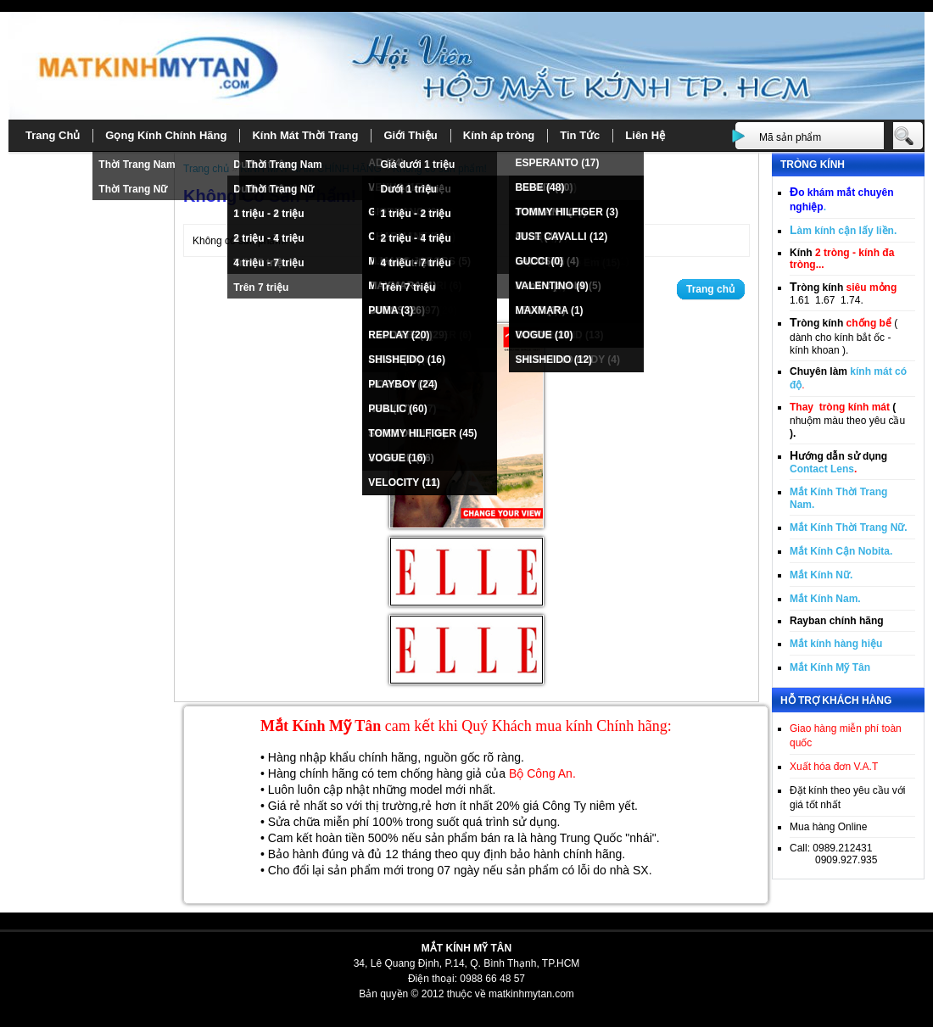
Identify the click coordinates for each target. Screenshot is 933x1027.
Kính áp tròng (499, 135)
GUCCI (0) (539, 261)
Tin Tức (580, 135)
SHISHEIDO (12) (553, 360)
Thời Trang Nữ (132, 189)
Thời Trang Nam (136, 164)
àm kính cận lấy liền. (843, 231)
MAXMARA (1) (549, 310)
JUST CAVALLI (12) (561, 237)
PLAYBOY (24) (402, 384)
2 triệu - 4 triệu (268, 238)
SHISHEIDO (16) (406, 360)
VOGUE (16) (397, 458)
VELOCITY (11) (403, 482)
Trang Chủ (52, 135)
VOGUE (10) (544, 335)
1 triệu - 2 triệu (268, 214)
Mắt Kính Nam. (825, 599)
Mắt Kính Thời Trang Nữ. (849, 527)
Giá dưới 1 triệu (417, 164)
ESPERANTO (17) (557, 163)
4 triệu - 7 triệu (268, 263)
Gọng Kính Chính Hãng (165, 135)
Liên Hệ (645, 135)
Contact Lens (822, 469)
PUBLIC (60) (397, 409)
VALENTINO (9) (551, 286)
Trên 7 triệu (260, 287)
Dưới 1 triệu (408, 189)
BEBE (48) (539, 187)
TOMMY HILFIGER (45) (422, 433)
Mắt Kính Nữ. (821, 575)
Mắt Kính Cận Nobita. (841, 551)
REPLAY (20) (398, 335)
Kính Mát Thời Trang (305, 135)
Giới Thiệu (410, 135)
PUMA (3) (390, 310)
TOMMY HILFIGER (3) (566, 212)
